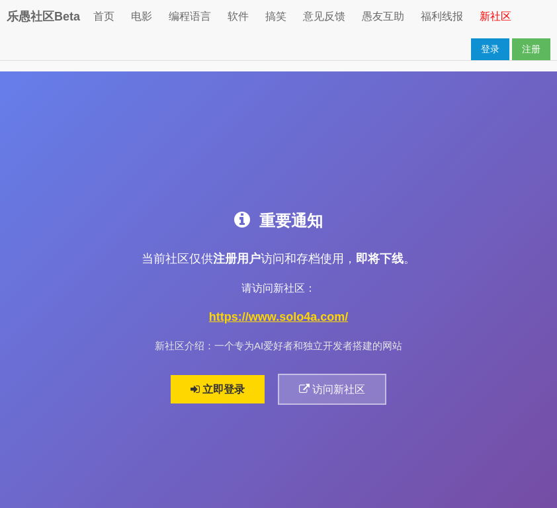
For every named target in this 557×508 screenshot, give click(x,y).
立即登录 (218, 389)
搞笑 (275, 16)
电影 (141, 16)
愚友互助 (383, 16)
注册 (531, 49)
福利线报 (442, 16)
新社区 (495, 16)
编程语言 (190, 16)
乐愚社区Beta (43, 16)
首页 (103, 16)
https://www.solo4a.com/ (278, 316)
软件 (238, 16)
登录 (490, 49)
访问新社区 (332, 389)
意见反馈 (324, 16)
